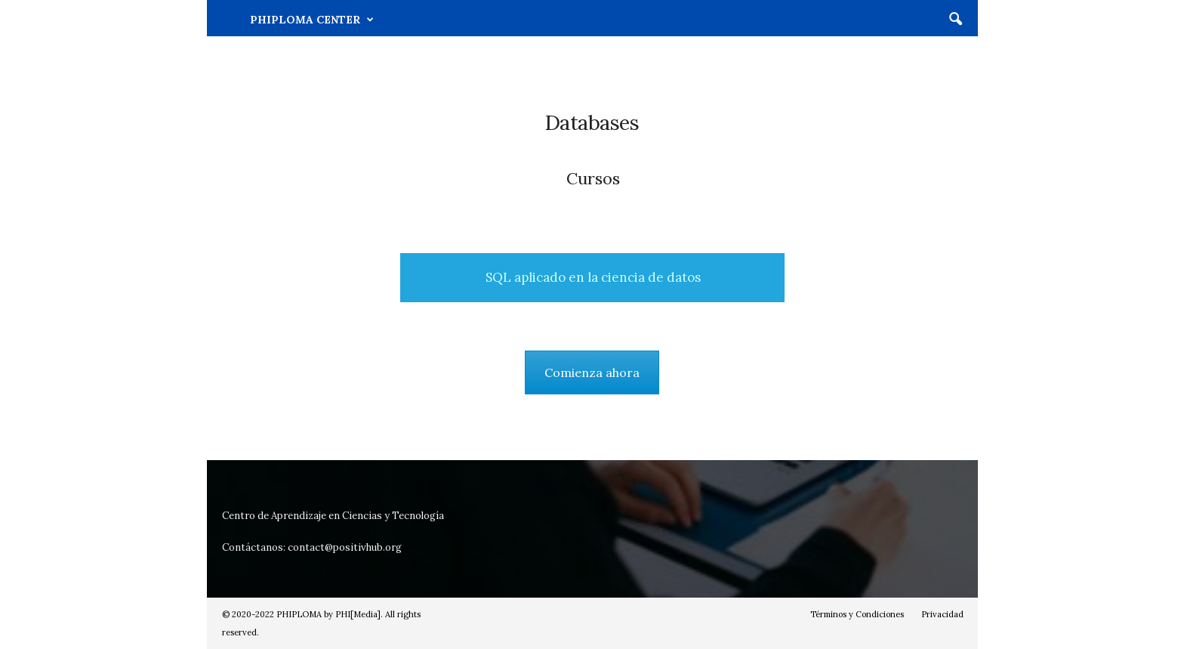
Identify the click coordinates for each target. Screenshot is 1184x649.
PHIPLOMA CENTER (312, 19)
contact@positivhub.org (345, 547)
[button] (955, 19)
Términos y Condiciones (857, 614)
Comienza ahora (592, 372)
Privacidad (942, 614)
